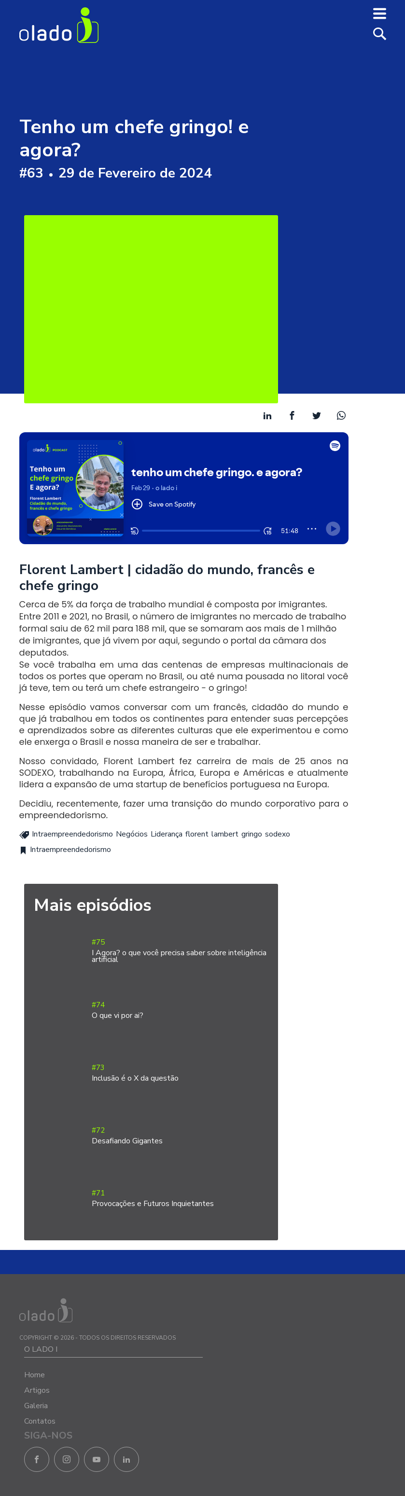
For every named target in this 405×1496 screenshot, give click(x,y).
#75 (180, 951)
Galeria (36, 1405)
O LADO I (40, 1349)
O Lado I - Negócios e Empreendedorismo (58, 25)
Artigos (37, 1390)
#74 (180, 1010)
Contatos (40, 1421)
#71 (180, 1198)
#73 (180, 1073)
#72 (180, 1135)
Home (34, 1375)
